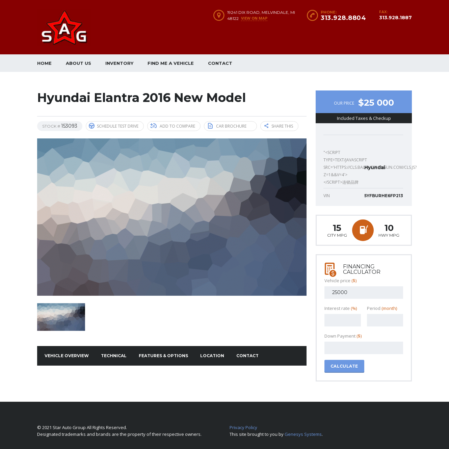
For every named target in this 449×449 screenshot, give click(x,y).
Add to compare (172, 126)
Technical (114, 355)
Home (44, 63)
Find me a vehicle (171, 63)
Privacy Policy (243, 427)
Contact (220, 63)
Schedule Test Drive (113, 126)
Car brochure (227, 126)
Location (212, 355)
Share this (278, 126)
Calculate (344, 366)
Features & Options (163, 355)
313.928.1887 (395, 18)
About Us (78, 63)
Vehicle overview (67, 355)
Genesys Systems (303, 434)
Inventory (119, 63)
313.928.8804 (343, 18)
